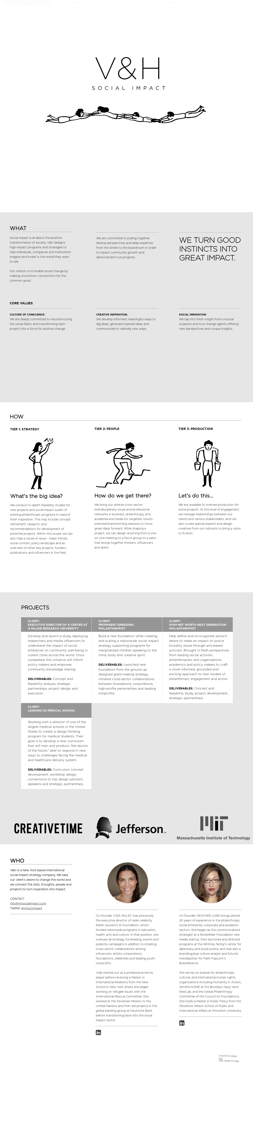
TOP (27, 3)
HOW (127, 3)
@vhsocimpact (31, 908)
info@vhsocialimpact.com (28, 903)
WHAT (77, 3)
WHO (226, 3)
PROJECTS (176, 3)
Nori (237, 1061)
